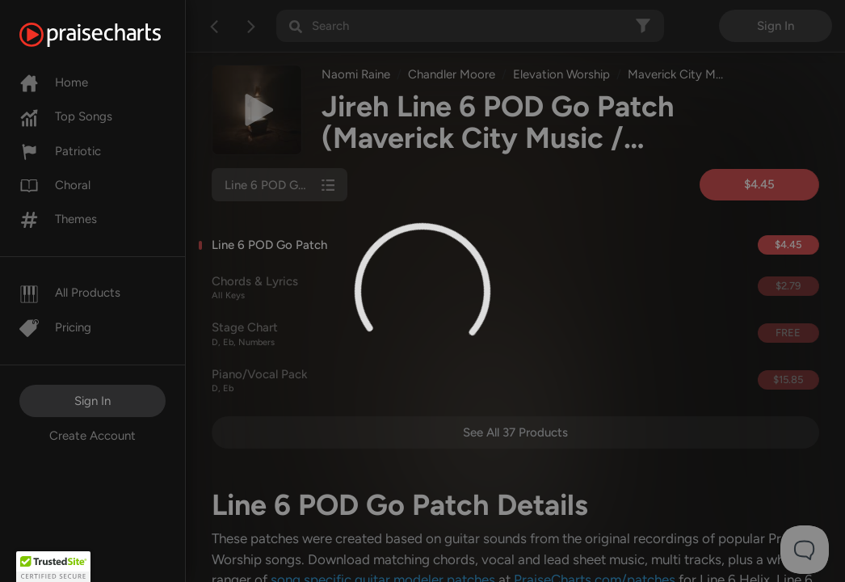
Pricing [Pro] (55, 327)
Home (53, 82)
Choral (54, 185)
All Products (69, 292)
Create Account (92, 435)
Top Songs (65, 116)
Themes (58, 219)
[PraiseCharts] (110, 35)
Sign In (92, 401)
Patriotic (60, 151)
